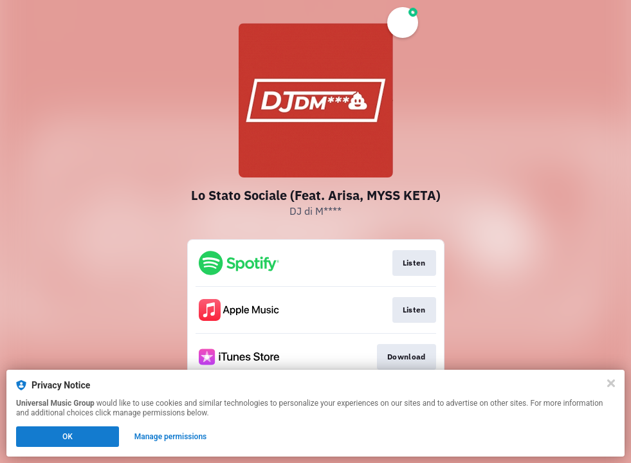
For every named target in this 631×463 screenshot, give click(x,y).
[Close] (611, 383)
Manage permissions (170, 436)
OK (67, 436)
